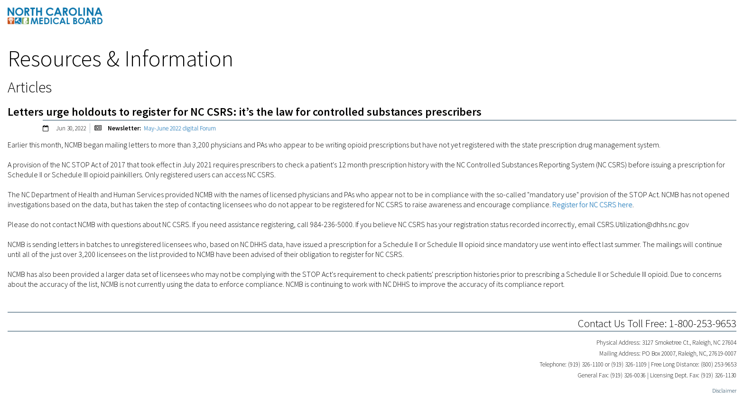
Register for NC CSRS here (592, 204)
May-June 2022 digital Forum (180, 128)
